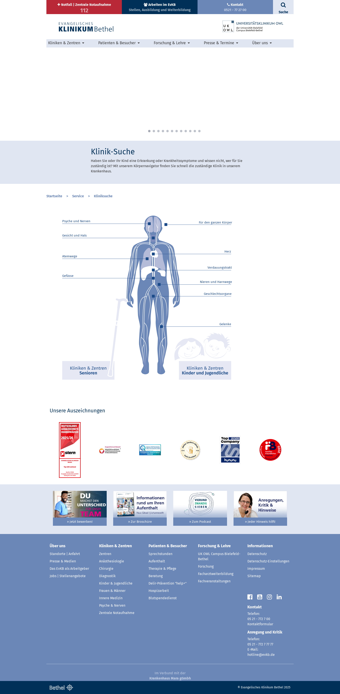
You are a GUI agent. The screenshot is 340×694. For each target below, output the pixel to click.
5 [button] (167, 131)
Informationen (260, 546)
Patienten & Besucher (117, 43)
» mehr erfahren (105, 121)
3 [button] (158, 131)
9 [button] (185, 131)
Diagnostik (107, 576)
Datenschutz (257, 554)
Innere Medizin (111, 598)
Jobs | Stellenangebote (68, 576)
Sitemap (254, 576)
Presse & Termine (219, 43)
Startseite (54, 196)
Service (78, 196)
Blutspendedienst (163, 598)
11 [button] (194, 131)
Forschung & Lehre (170, 43)
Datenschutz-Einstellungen (268, 561)
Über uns (260, 43)
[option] (170, 90)
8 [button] (181, 131)
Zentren (105, 554)
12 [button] (199, 131)
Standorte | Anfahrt (65, 554)
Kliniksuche (103, 196)
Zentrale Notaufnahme (116, 613)
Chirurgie (106, 569)
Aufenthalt (157, 561)
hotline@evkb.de (261, 655)
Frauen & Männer (112, 591)
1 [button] (149, 131)
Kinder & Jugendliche (115, 583)
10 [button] (190, 131)
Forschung (206, 566)
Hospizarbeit (159, 591)
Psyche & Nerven (112, 605)
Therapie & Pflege (162, 569)
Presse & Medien (63, 561)
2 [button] (153, 131)
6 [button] (172, 131)
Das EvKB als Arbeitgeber (69, 569)
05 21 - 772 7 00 (258, 619)
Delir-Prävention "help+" (167, 583)
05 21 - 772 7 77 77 (260, 644)
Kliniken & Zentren (64, 43)
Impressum (256, 569)
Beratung (156, 576)
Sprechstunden (160, 554)
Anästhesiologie (111, 561)
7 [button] (176, 131)
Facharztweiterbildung (215, 574)
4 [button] (163, 131)
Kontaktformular (260, 624)
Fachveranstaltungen (214, 581)
